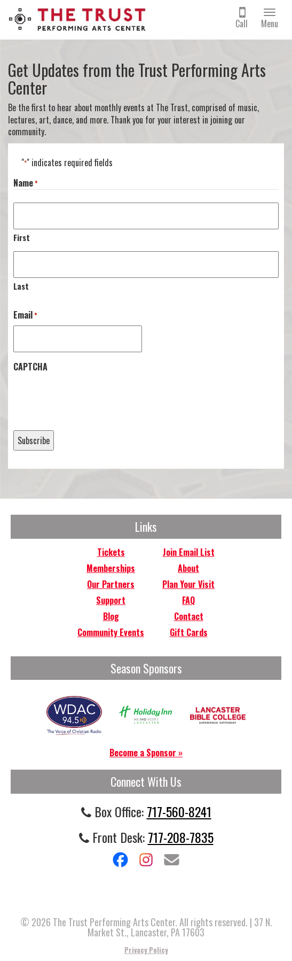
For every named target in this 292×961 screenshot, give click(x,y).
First (21, 237)
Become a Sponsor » (146, 752)
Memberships (110, 568)
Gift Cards (189, 632)
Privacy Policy (146, 949)
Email (25, 315)
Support (110, 600)
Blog (111, 616)
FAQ (188, 600)
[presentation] (94, 397)
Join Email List (189, 552)
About (188, 568)
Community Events (110, 632)
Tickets (111, 552)
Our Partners (111, 584)
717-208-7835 (181, 837)
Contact (188, 616)
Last (21, 286)
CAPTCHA (30, 367)
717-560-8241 (179, 811)
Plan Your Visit (188, 584)
